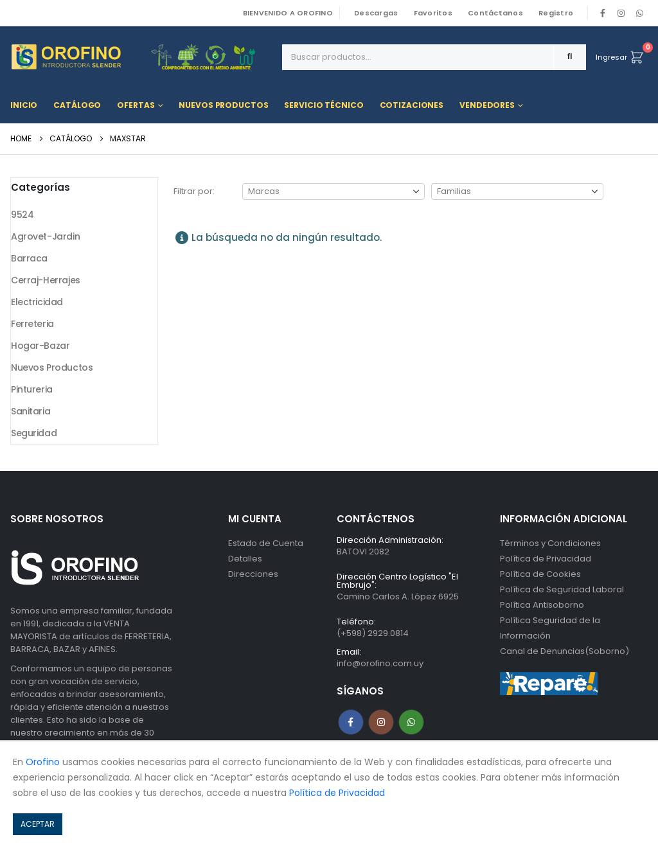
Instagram (381, 722)
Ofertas (135, 105)
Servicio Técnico (323, 105)
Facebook (351, 722)
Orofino (43, 761)
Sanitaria (30, 411)
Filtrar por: (194, 191)
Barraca (29, 258)
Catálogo (77, 105)
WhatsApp (639, 12)
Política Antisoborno (542, 605)
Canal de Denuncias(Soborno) (564, 651)
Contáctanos (495, 13)
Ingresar (611, 57)
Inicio (23, 105)
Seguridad (34, 433)
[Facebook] (602, 12)
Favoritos (433, 13)
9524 (22, 214)
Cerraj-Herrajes (45, 280)
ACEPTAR (38, 823)
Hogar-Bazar (40, 345)
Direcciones (253, 574)
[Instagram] (621, 12)
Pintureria (32, 389)
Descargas (376, 13)
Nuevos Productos (223, 105)
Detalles (245, 558)
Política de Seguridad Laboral (562, 589)
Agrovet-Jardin (45, 236)
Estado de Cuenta (265, 543)
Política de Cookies (540, 574)
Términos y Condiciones (550, 543)
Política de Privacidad (545, 558)
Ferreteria (32, 323)
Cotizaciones (412, 105)
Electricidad (37, 302)
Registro (555, 13)
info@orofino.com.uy (380, 663)
